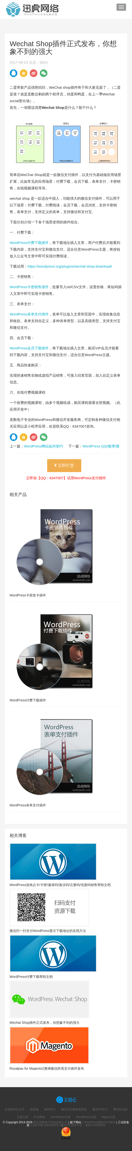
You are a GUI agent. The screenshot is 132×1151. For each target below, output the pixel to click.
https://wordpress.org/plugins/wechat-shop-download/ (70, 266)
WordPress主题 (61, 1117)
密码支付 (50, 1109)
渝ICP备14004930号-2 (46, 1125)
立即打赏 (64, 465)
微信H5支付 (99, 1109)
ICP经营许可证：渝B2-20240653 (84, 1125)
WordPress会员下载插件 (29, 348)
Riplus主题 (108, 1117)
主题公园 (22, 1117)
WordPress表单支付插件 (29, 314)
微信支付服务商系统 (74, 1109)
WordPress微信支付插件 (99, 1122)
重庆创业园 (120, 1109)
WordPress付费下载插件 (29, 243)
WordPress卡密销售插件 (29, 287)
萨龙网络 (39, 1117)
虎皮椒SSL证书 (15, 1109)
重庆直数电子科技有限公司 (50, 1122)
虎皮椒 (34, 1109)
